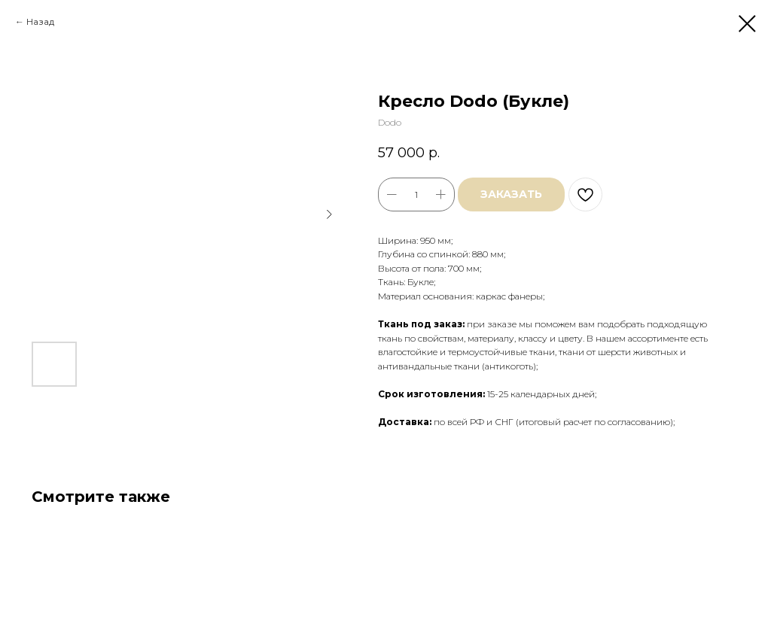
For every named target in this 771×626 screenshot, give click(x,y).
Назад (40, 21)
